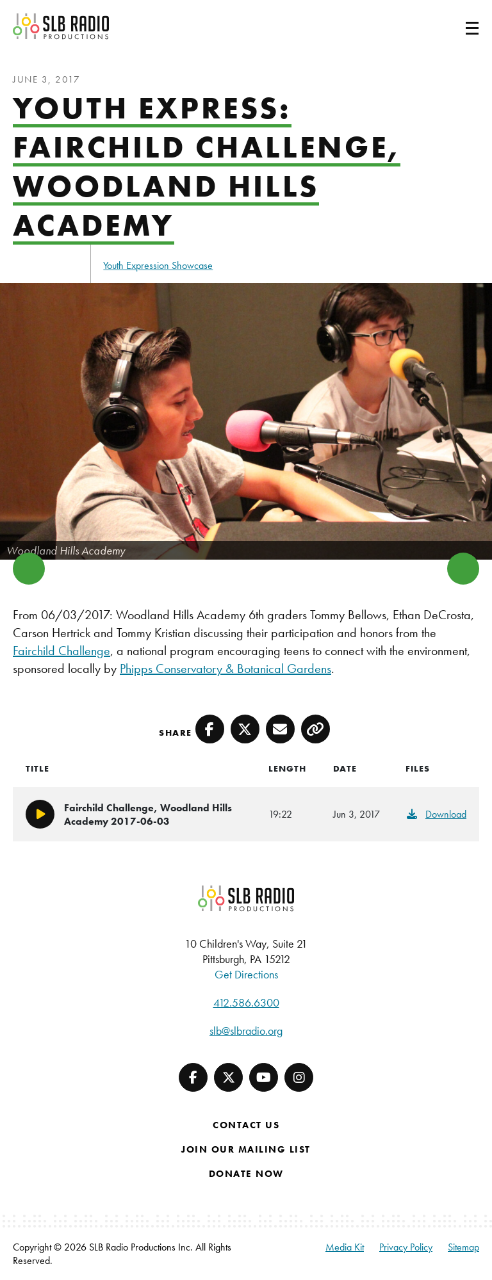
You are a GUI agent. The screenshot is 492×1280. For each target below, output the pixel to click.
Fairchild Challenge (61, 650)
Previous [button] (29, 569)
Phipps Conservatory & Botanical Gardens (225, 668)
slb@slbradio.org (246, 1030)
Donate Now (246, 1173)
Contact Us (246, 1125)
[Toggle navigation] (457, 26)
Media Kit (344, 1247)
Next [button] (463, 569)
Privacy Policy (405, 1247)
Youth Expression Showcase (158, 265)
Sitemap (463, 1247)
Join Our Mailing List (246, 1149)
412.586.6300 (246, 1002)
